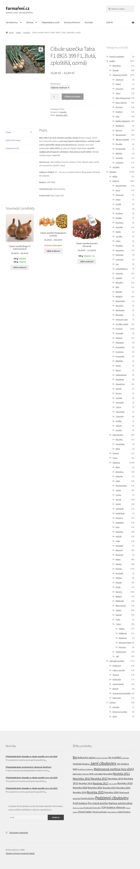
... (46, 760)
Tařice (118, 407)
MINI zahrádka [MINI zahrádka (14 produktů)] (96, 774)
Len (117, 264)
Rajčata (119, 592)
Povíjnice (119, 352)
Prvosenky (120, 356)
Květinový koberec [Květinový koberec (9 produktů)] (86, 769)
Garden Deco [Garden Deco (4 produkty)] (125, 758)
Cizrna (118, 495)
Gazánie (119, 213)
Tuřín (118, 619)
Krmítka (116, 707)
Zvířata (112, 702)
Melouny (119, 550)
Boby (118, 467)
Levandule (120, 444)
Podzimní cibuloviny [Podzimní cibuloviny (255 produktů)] (112, 797)
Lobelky (119, 278)
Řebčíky (119, 153)
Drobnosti (117, 665)
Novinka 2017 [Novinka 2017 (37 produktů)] (100, 783)
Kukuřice (119, 532)
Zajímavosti (121, 651)
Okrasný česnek (122, 139)
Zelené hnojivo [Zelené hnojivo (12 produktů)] (124, 812)
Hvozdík (119, 227)
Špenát (119, 615)
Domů (11, 32)
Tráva (115, 458)
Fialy (118, 208)
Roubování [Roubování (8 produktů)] (88, 808)
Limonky (119, 273)
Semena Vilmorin (72, 22)
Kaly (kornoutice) (123, 98)
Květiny (116, 181)
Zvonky (119, 430)
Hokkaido (123, 633)
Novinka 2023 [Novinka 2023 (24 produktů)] (123, 787)
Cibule (118, 490)
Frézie (118, 84)
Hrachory (119, 222)
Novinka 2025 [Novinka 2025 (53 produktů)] (95, 792)
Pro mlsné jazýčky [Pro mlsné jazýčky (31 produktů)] (98, 803)
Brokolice (120, 472)
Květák (119, 536)
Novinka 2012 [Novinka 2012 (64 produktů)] (82, 778)
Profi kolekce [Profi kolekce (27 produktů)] (80, 803)
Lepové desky (118, 684)
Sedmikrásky (121, 375)
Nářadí (115, 688)
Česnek (116, 70)
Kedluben (120, 522)
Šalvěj (118, 365)
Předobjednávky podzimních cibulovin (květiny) (28, 767)
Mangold (119, 545)
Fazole (118, 499)
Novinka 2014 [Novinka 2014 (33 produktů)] (115, 778)
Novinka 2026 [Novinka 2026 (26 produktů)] (111, 792)
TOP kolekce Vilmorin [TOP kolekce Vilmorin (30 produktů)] (113, 807)
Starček (119, 398)
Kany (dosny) (121, 102)
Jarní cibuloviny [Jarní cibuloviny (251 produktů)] (103, 763)
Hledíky (119, 218)
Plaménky (120, 342)
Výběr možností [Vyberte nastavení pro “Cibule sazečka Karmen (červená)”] (86, 261)
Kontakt (89, 22)
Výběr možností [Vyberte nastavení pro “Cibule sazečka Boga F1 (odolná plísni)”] (19, 267)
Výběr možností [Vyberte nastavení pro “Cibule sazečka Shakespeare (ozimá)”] (53, 251)
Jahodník (120, 508)
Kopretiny (120, 250)
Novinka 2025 (61, 115)
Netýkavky (120, 310)
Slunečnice (120, 384)
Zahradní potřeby (116, 661)
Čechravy (119, 79)
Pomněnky (120, 347)
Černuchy (120, 195)
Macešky (119, 282)
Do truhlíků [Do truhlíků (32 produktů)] (114, 757)
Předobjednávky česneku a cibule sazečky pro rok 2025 (31, 756)
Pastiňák (119, 573)
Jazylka (119, 236)
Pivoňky (119, 144)
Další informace (13, 140)
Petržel (119, 582)
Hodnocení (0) (12, 148)
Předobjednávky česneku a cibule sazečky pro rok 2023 (31, 788)
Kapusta (119, 518)
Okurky (119, 564)
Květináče (117, 679)
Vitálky (119, 421)
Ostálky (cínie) (122, 324)
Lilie (117, 116)
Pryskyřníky (121, 149)
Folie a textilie (119, 670)
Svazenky (120, 402)
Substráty (117, 698)
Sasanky (119, 158)
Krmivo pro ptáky (120, 712)
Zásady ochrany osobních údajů (20, 853)
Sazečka (26, 32)
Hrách (118, 504)
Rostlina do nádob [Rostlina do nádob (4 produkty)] (78, 808)
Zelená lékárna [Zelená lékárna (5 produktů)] (112, 812)
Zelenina (116, 462)
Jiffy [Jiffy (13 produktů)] (118, 764)
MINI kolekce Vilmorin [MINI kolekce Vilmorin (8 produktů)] (81, 774)
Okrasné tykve (125, 642)
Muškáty (119, 296)
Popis (8, 132)
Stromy (116, 453)
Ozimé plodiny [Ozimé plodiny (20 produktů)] (88, 798)
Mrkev (118, 559)
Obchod (29, 22)
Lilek (118, 541)
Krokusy (119, 112)
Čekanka (119, 476)
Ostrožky (119, 333)
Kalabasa (123, 638)
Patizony (122, 647)
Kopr (118, 527)
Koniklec (119, 245)
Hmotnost (55, 83)
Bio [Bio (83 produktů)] (75, 757)
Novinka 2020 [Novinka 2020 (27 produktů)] (80, 787)
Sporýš (118, 388)
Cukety (122, 628)
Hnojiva (116, 675)
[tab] (20, 132)
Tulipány (119, 162)
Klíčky (115, 176)
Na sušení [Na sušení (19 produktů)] (108, 773)
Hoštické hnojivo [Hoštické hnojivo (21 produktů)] (81, 763)
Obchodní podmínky (18, 832)
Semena (112, 172)
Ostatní (119, 328)
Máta (118, 449)
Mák (117, 287)
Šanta (118, 370)
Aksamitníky (121, 185)
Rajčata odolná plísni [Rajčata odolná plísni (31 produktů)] (120, 803)
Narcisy (119, 130)
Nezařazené (121, 135)
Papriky (119, 569)
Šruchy (119, 393)
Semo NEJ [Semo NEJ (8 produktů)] (97, 808)
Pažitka (119, 578)
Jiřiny (118, 93)
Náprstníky (120, 301)
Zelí (117, 656)
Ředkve (119, 596)
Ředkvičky (120, 601)
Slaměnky (120, 379)
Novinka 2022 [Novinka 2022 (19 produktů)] (109, 787)
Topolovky (120, 412)
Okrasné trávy (122, 319)
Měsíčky (119, 292)
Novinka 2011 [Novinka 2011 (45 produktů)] (121, 774)
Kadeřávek (120, 513)
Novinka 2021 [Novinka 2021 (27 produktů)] (95, 787)
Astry (118, 190)
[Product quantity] (55, 96)
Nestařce (119, 305)
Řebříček (119, 361)
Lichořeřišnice (122, 269)
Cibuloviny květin (120, 75)
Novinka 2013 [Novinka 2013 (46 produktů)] (99, 778)
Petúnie (119, 338)
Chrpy (118, 199)
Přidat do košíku (72, 96)
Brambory (117, 65)
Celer (118, 481)
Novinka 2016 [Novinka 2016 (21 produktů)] (85, 783)
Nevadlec (119, 315)
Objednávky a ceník (50, 22)
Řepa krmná (121, 605)
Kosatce (119, 107)
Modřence (120, 125)
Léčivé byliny (118, 435)
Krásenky (119, 255)
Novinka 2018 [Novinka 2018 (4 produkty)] (113, 784)
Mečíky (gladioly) (123, 121)
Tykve (118, 624)
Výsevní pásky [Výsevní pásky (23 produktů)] (85, 811)
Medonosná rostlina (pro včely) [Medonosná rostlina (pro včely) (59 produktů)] (114, 769)
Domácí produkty (116, 56)
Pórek (118, 587)
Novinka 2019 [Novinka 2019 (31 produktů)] (124, 783)
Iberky (118, 232)
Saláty (118, 610)
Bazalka (119, 439)
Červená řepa (121, 485)
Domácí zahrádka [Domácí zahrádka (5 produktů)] (102, 758)
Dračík (118, 204)
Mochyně (119, 555)
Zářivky (119, 425)
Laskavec (120, 259)
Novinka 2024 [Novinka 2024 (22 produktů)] (79, 792)
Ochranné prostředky (122, 693)
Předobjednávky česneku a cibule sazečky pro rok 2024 (31, 777)
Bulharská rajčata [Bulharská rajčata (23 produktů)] (86, 757)
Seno (115, 716)
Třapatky (120, 416)
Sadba (18, 32)
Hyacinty (119, 88)
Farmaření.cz (17, 8)
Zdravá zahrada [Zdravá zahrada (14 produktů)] (99, 811)
